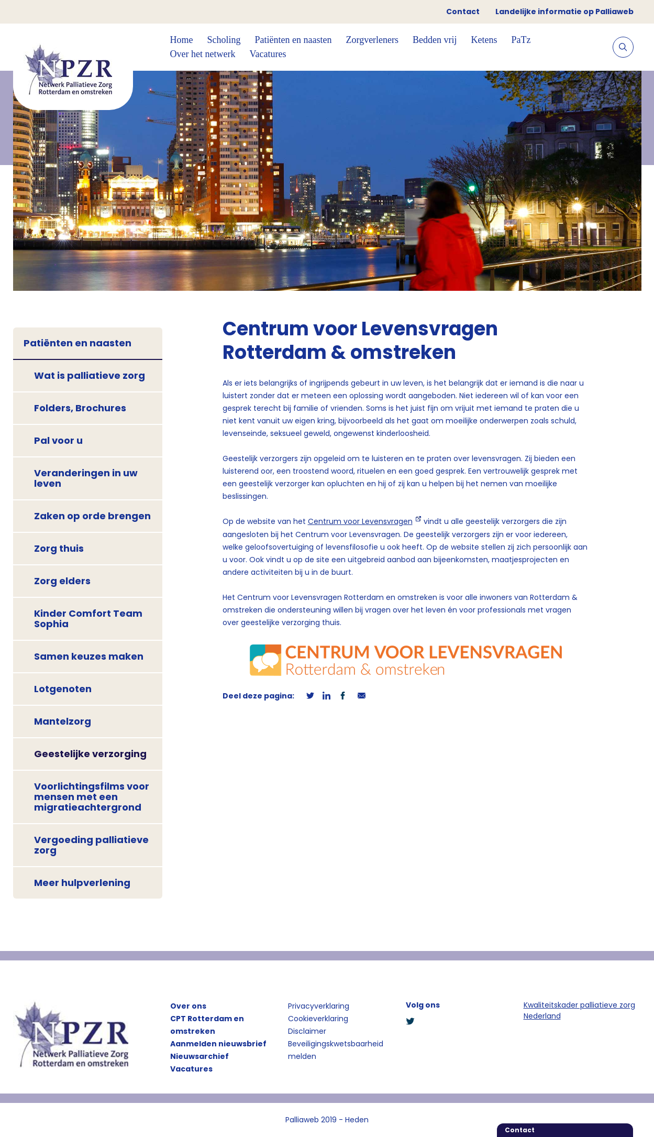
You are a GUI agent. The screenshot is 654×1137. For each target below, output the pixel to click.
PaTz (521, 40)
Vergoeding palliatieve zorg (91, 845)
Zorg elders (62, 580)
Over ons (188, 1006)
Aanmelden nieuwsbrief (218, 1043)
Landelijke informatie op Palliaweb (564, 11)
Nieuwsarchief (199, 1056)
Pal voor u (58, 440)
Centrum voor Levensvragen (360, 521)
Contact (463, 11)
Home (181, 40)
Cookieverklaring (318, 1018)
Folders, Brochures (80, 407)
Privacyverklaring (318, 1006)
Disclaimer (307, 1031)
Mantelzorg (62, 721)
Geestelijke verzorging (90, 753)
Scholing (224, 40)
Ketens (484, 40)
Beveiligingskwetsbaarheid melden (335, 1050)
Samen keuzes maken (88, 656)
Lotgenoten (63, 688)
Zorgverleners (372, 40)
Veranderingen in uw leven (86, 478)
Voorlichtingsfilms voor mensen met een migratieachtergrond (91, 797)
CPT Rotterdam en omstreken (207, 1024)
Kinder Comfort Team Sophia (88, 618)
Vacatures (267, 54)
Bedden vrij (435, 40)
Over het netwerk (203, 54)
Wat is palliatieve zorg (89, 375)
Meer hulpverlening (82, 882)
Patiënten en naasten (293, 40)
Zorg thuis (59, 548)
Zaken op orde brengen (92, 515)
